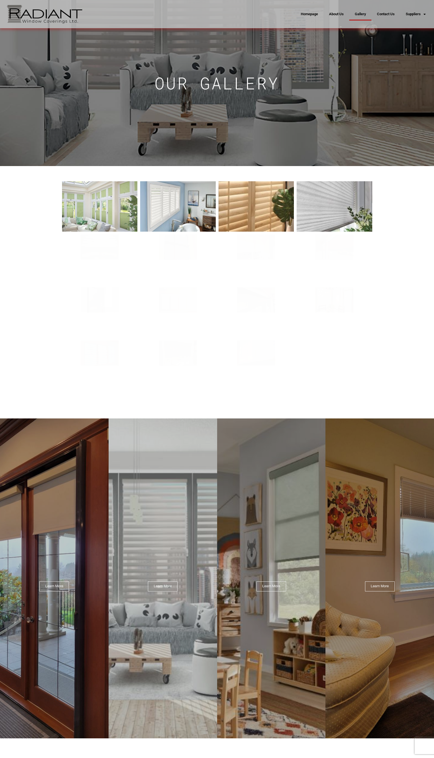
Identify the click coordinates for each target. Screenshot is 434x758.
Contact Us (386, 14)
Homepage (309, 14)
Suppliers (416, 14)
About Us (336, 14)
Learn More (54, 569)
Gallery (360, 14)
